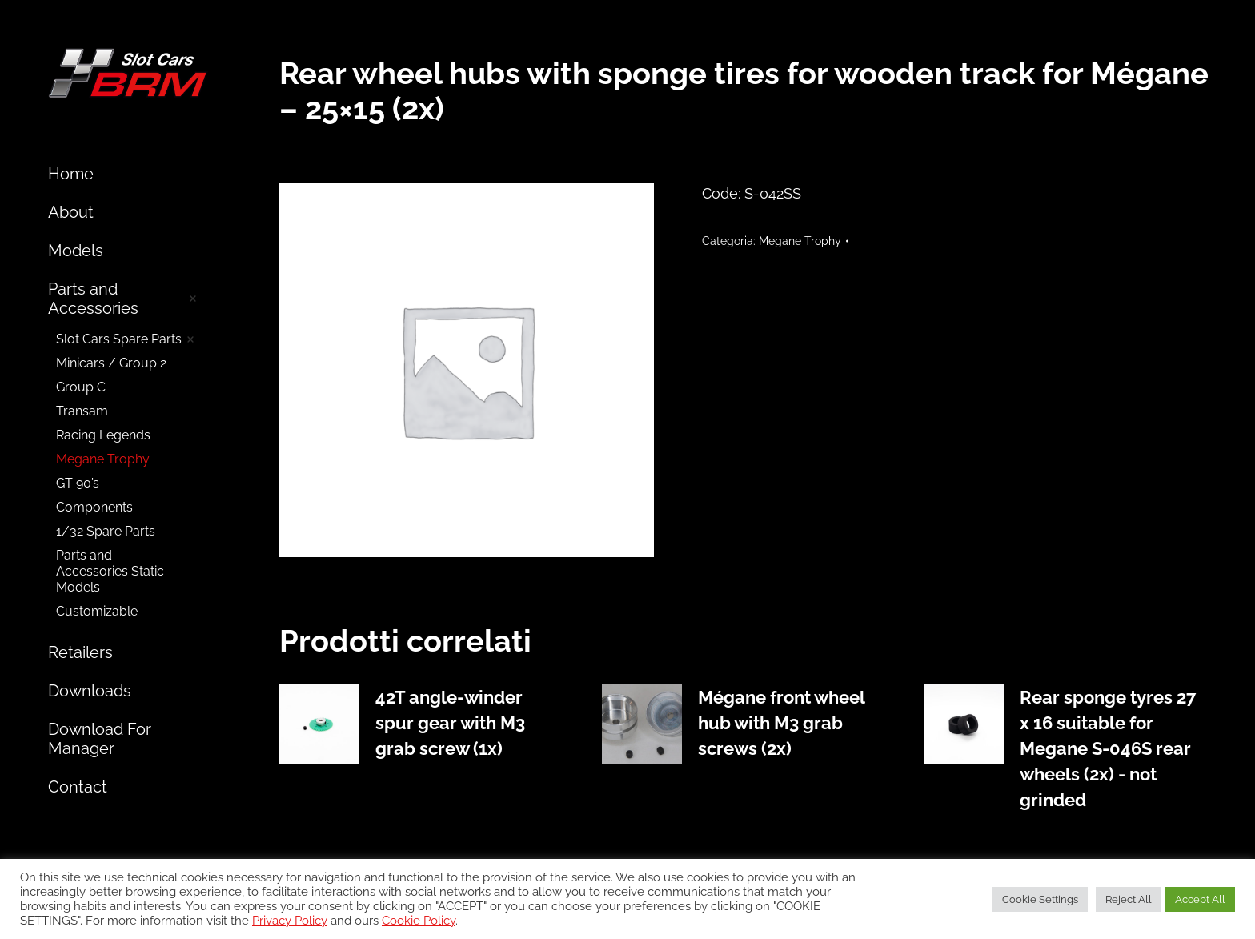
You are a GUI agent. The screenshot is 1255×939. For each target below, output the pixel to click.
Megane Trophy (800, 241)
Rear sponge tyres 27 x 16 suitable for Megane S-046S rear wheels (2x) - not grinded (1108, 748)
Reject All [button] (1128, 899)
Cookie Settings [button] (1040, 899)
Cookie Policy (418, 920)
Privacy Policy (289, 920)
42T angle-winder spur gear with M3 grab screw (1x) (450, 723)
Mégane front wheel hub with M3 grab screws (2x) (781, 723)
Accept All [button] (1200, 899)
